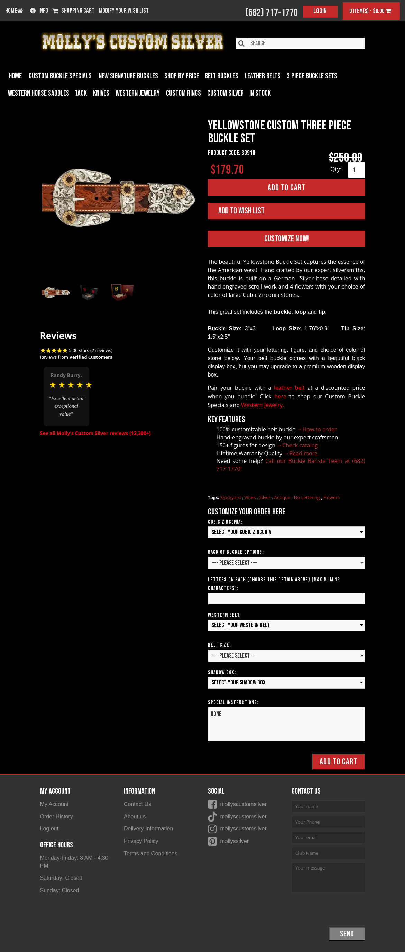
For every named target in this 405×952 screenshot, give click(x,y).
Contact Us (137, 804)
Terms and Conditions (150, 853)
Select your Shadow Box (238, 682)
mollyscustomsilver (243, 804)
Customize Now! (286, 238)
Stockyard (231, 497)
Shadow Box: (222, 672)
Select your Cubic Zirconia (241, 532)
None (286, 724)
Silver (265, 497)
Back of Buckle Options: (236, 551)
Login (320, 11)
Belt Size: (219, 645)
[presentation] (344, 909)
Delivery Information (148, 829)
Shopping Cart (73, 11)
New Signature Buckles (128, 76)
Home (15, 76)
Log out (49, 829)
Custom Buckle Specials (60, 76)
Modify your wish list (124, 11)
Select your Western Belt (241, 625)
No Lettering (307, 497)
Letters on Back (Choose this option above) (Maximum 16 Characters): (274, 583)
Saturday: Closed (61, 878)
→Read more (300, 453)
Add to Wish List (241, 211)
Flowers (331, 497)
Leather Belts (262, 76)
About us (135, 816)
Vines (251, 497)
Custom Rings (183, 93)
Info (39, 11)
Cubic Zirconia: (225, 522)
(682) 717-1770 (271, 13)
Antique (283, 497)
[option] (66, 396)
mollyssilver (234, 841)
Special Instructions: (233, 702)
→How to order (317, 429)
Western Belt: (224, 615)
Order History (56, 816)
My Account (54, 804)
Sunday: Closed (59, 890)
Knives (101, 93)
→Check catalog (297, 445)
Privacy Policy (141, 841)
